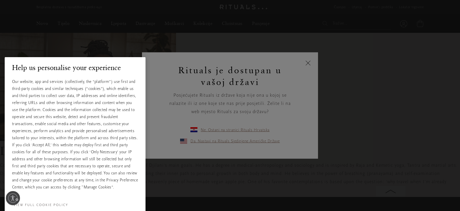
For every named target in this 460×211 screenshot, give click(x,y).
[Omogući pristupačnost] (13, 198)
